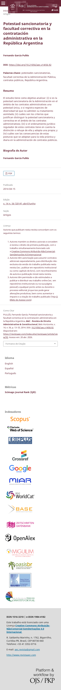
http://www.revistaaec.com (21, 655)
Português (10, 373)
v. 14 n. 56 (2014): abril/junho (37, 10)
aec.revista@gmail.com (27, 649)
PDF (10, 173)
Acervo (16, 10)
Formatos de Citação (16, 343)
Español (9, 368)
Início (5, 10)
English (9, 363)
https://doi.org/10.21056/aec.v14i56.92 (30, 64)
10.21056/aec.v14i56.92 (42, 327)
